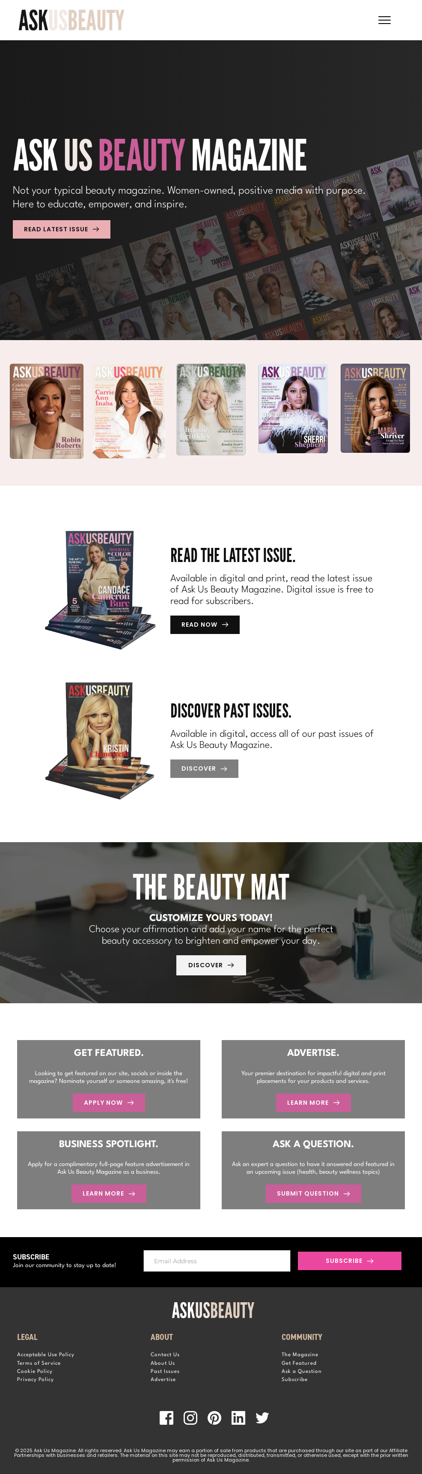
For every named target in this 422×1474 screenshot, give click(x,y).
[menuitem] (77, 1355)
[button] (384, 20)
